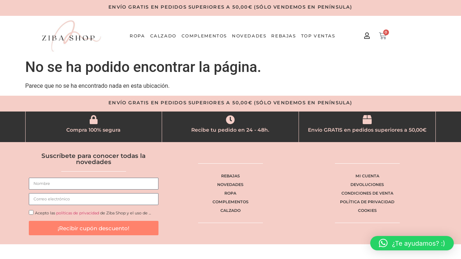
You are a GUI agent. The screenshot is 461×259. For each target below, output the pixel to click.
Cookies (367, 210)
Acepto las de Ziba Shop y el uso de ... (93, 213)
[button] (412, 243)
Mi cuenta (367, 175)
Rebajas (283, 35)
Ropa (137, 35)
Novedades (249, 35)
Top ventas (318, 35)
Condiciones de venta (367, 193)
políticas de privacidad (77, 213)
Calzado (163, 35)
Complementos (204, 35)
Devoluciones (367, 184)
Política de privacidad (367, 201)
